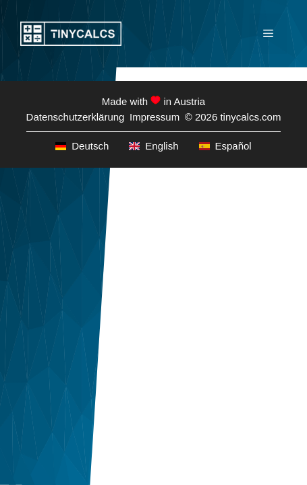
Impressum (154, 117)
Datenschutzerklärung (75, 117)
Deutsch (82, 146)
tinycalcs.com (250, 117)
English (153, 146)
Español (225, 146)
